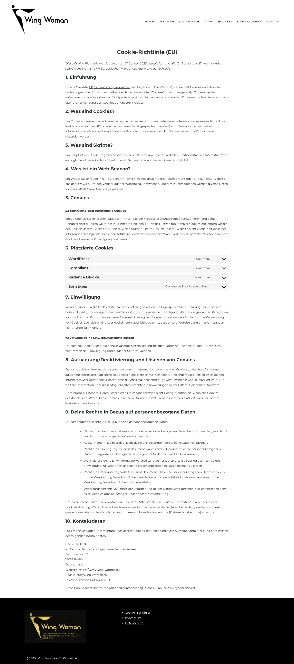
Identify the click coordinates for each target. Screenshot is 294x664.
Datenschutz (134, 623)
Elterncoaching (249, 21)
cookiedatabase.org (129, 588)
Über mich (166, 21)
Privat (208, 21)
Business (225, 21)
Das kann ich (189, 21)
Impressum (133, 618)
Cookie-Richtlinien (138, 612)
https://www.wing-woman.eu (109, 87)
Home (149, 21)
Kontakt (273, 21)
